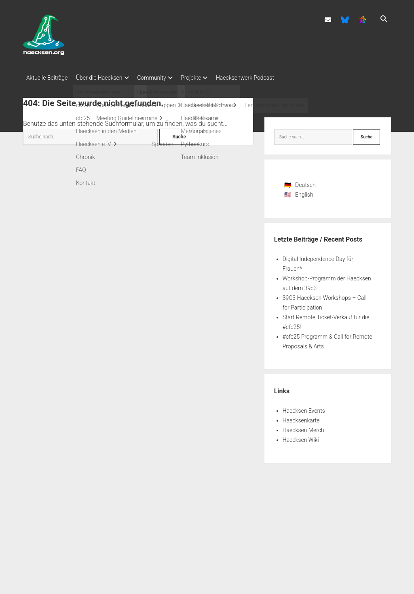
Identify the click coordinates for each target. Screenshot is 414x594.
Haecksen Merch (303, 427)
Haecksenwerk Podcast (260, 77)
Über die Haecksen (103, 77)
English (304, 192)
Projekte (202, 77)
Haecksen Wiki (301, 437)
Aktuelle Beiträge (47, 77)
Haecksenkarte (301, 418)
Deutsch (305, 182)
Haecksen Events (304, 408)
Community (159, 77)
